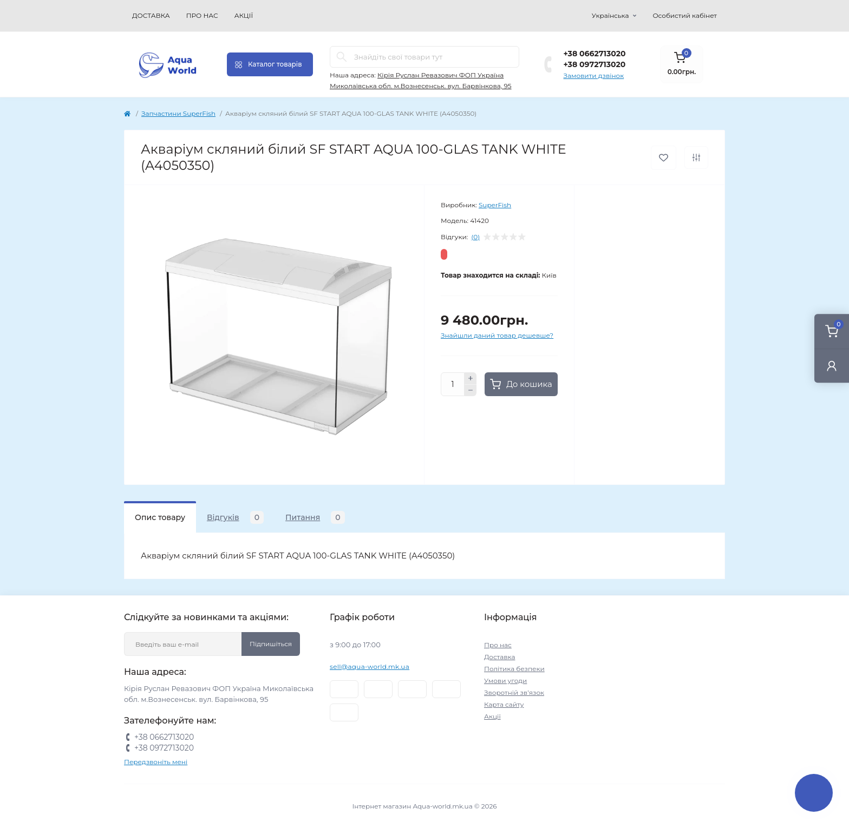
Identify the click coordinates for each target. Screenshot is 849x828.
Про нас (202, 15)
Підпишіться (271, 644)
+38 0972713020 (595, 64)
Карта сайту (504, 704)
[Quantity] (453, 384)
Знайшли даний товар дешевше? (497, 335)
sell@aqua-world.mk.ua (369, 666)
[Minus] (470, 391)
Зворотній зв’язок (514, 692)
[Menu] (270, 64)
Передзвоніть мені (155, 762)
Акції (243, 15)
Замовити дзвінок (594, 75)
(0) (475, 237)
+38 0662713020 (595, 53)
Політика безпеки (514, 669)
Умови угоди (505, 680)
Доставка (151, 15)
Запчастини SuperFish (178, 113)
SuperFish (495, 205)
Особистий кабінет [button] (684, 15)
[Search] (342, 57)
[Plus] (470, 378)
